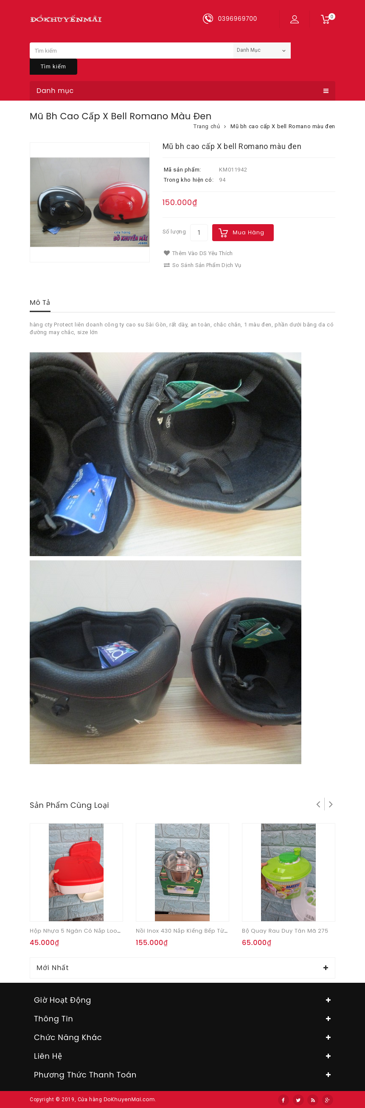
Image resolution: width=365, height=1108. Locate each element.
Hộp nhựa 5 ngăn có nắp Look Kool (82, 931)
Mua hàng (248, 232)
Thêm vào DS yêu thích (198, 253)
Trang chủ (207, 126)
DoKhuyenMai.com (129, 1099)
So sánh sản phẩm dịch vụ (202, 265)
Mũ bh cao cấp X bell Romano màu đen (282, 126)
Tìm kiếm (53, 66)
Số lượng (174, 231)
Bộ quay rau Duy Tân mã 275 (285, 931)
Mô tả (40, 302)
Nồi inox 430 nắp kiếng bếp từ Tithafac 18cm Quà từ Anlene (224, 931)
